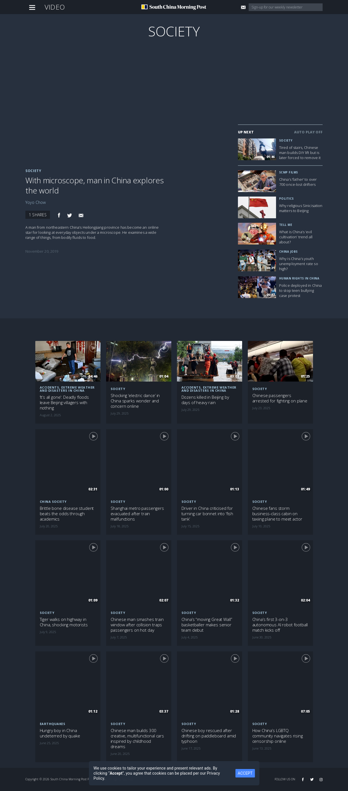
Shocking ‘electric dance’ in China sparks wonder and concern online (135, 401)
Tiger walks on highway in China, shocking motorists (64, 622)
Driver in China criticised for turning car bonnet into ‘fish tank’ (207, 514)
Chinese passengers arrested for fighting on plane (280, 398)
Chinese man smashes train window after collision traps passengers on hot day (137, 625)
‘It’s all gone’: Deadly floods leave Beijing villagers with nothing (64, 403)
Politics (286, 198)
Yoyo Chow (35, 202)
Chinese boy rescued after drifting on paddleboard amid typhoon (208, 736)
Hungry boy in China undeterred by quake (60, 733)
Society (174, 31)
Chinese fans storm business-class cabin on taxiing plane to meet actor (277, 514)
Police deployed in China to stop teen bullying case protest (300, 290)
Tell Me (285, 225)
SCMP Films (288, 172)
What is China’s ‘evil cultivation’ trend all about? (295, 236)
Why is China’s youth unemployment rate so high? (298, 263)
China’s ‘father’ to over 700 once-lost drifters (298, 182)
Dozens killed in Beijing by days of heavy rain (205, 400)
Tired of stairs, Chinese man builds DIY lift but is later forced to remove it (300, 152)
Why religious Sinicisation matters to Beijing (301, 208)
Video (55, 7)
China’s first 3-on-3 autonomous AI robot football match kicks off (280, 625)
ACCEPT (245, 773)
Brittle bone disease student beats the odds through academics (67, 514)
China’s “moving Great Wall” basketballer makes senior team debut (206, 625)
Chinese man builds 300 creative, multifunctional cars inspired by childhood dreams (137, 738)
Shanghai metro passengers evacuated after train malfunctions (137, 514)
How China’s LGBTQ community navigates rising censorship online (277, 736)
